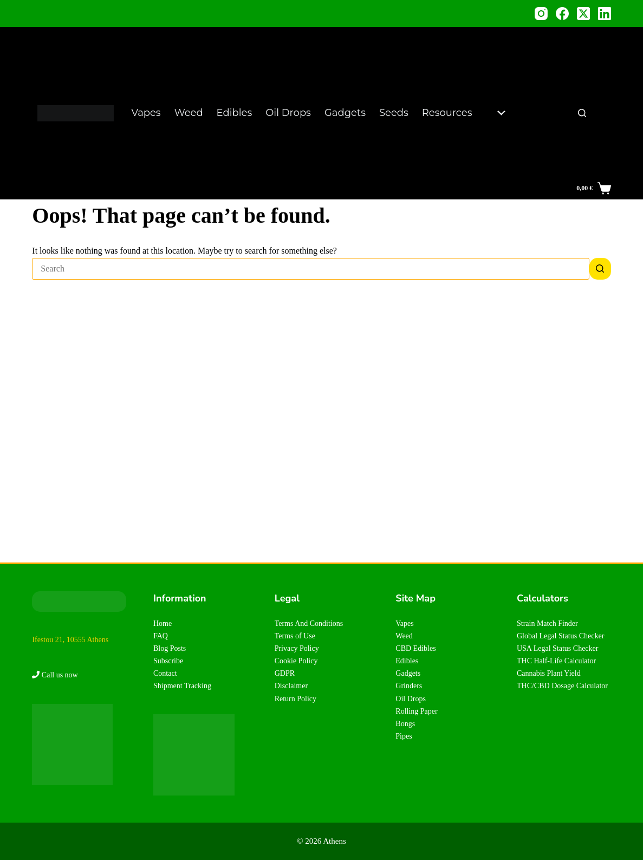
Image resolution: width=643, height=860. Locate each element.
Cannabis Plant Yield (549, 673)
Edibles (234, 113)
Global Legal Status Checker (560, 636)
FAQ (160, 636)
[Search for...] (310, 269)
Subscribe (168, 661)
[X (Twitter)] (583, 13)
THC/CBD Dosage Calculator (562, 686)
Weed (188, 113)
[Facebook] (562, 13)
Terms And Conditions (309, 623)
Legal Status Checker (540, 76)
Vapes (146, 113)
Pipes (403, 736)
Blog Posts (169, 648)
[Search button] (600, 269)
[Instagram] (541, 13)
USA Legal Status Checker (557, 648)
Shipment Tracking (182, 686)
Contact (165, 673)
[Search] (582, 113)
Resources (463, 113)
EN (599, 113)
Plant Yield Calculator (537, 134)
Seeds (393, 113)
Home (162, 623)
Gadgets (345, 113)
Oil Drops (288, 113)
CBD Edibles (415, 648)
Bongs (405, 724)
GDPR (285, 673)
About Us (533, 170)
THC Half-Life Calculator (556, 661)
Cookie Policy (296, 661)
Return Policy (295, 699)
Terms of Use (295, 636)
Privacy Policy (297, 648)
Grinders (408, 686)
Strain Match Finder (547, 623)
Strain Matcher (531, 105)
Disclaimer (291, 686)
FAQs (524, 156)
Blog (522, 55)
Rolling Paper (416, 711)
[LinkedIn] (604, 13)
